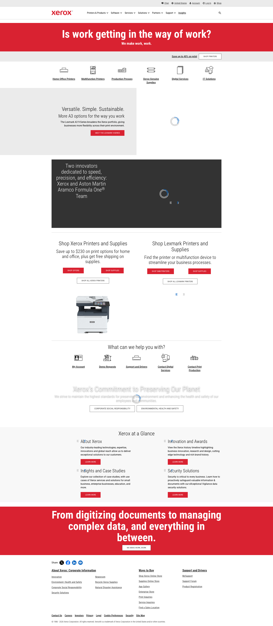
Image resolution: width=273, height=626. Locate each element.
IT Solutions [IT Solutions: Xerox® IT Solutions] (209, 79)
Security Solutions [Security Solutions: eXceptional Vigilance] (60, 592)
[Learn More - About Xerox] (91, 462)
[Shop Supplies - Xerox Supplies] (112, 270)
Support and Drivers (136, 366)
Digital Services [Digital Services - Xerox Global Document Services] (180, 79)
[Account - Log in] (194, 3)
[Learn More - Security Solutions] (178, 495)
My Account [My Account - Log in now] (78, 366)
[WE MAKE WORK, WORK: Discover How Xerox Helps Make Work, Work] (136, 548)
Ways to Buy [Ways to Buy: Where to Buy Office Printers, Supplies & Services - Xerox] (146, 570)
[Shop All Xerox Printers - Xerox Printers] (93, 280)
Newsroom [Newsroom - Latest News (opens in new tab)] (100, 576)
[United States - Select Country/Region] (179, 3)
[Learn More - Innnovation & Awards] (178, 462)
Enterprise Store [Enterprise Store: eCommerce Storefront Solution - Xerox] (146, 591)
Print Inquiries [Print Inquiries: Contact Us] (145, 597)
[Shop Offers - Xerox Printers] (73, 270)
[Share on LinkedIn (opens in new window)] (74, 563)
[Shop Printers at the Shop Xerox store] (210, 56)
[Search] (220, 13)
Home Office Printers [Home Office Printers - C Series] (64, 79)
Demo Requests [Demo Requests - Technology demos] (107, 366)
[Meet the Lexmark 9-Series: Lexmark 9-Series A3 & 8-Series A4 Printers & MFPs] (136, 121)
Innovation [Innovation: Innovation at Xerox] (57, 576)
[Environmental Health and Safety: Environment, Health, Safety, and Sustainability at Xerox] (160, 408)
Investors (79, 615)
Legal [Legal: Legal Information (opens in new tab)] (98, 615)
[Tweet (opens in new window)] (62, 563)
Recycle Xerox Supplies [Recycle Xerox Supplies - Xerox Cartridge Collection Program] (106, 582)
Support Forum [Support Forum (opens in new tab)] (189, 581)
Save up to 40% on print (184, 56)
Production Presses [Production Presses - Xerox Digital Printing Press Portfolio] (122, 79)
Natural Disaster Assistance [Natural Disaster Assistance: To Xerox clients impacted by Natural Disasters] (108, 587)
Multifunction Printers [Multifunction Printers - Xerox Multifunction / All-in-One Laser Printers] (93, 79)
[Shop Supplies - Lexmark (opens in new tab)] (199, 271)
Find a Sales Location (149, 607)
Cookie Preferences (113, 615)
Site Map (140, 615)
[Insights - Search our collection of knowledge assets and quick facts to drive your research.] (182, 13)
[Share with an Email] (80, 563)
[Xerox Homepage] (62, 13)
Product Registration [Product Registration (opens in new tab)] (192, 586)
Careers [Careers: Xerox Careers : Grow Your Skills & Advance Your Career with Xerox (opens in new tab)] (68, 615)
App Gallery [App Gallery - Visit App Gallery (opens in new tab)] (144, 586)
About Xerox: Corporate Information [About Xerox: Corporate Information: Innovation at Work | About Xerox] (74, 570)
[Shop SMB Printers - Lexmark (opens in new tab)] (160, 271)
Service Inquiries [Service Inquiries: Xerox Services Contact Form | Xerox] (147, 602)
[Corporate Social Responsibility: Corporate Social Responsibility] (112, 408)
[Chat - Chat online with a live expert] (165, 3)
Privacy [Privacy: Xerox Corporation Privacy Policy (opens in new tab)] (89, 615)
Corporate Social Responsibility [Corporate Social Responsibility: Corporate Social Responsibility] (67, 587)
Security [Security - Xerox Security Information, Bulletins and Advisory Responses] (130, 615)
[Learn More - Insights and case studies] (91, 495)
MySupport (187, 576)
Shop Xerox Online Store (150, 576)
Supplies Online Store (149, 581)
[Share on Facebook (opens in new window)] (68, 563)
